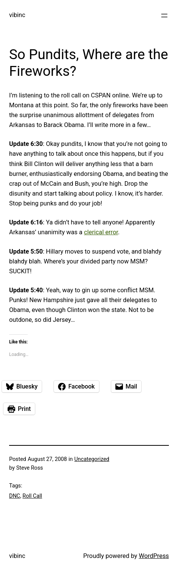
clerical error (101, 232)
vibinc (17, 15)
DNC (14, 496)
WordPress (154, 555)
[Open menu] (164, 15)
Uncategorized (91, 459)
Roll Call (32, 496)
